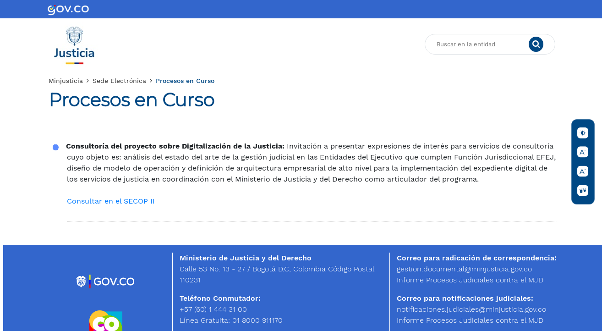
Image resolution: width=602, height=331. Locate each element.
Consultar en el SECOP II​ (111, 201)
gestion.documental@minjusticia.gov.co (464, 269)
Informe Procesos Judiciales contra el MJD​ (470, 280)
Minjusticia (66, 80)
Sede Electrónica (119, 80)
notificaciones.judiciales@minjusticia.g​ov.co (471, 309)
